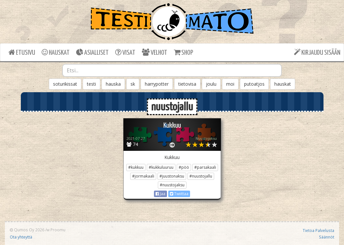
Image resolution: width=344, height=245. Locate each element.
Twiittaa (179, 193)
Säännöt (326, 236)
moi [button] (230, 84)
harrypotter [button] (157, 84)
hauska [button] (113, 84)
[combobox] (172, 70)
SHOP (183, 52)
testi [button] (91, 84)
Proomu (57, 229)
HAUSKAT (56, 52)
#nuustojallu (200, 176)
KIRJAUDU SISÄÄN (317, 52)
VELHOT (154, 52)
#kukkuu (136, 167)
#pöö (184, 167)
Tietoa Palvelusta (318, 230)
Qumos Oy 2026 (27, 229)
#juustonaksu (171, 176)
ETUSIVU (21, 52)
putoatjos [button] (254, 84)
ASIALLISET (92, 52)
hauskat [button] (282, 84)
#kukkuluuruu (161, 167)
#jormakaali (143, 176)
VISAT (125, 52)
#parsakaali (205, 167)
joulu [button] (211, 84)
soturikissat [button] (65, 84)
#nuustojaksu (172, 185)
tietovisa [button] (187, 84)
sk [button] (133, 84)
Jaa (160, 193)
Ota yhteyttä (21, 236)
